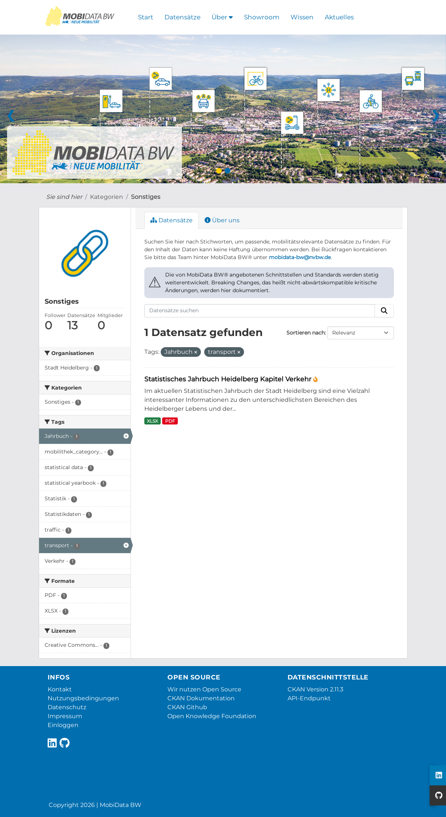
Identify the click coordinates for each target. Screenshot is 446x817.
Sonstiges (145, 196)
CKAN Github (187, 707)
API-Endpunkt (309, 698)
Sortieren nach (305, 332)
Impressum (65, 716)
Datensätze (182, 17)
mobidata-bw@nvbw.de (300, 257)
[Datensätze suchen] (259, 310)
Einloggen (63, 725)
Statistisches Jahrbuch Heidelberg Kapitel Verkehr (228, 379)
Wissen (302, 17)
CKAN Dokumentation (201, 698)
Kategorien (106, 196)
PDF (170, 421)
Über (222, 17)
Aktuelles (339, 17)
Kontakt (60, 689)
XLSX (152, 421)
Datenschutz (67, 707)
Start (145, 17)
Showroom (261, 17)
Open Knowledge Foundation (211, 716)
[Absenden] (384, 310)
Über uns (222, 220)
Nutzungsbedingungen (83, 698)
